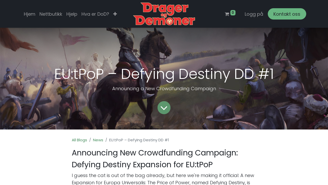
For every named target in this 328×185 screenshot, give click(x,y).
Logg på (254, 14)
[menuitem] (29, 14)
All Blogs (79, 140)
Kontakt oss (286, 14)
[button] (115, 14)
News (98, 140)
